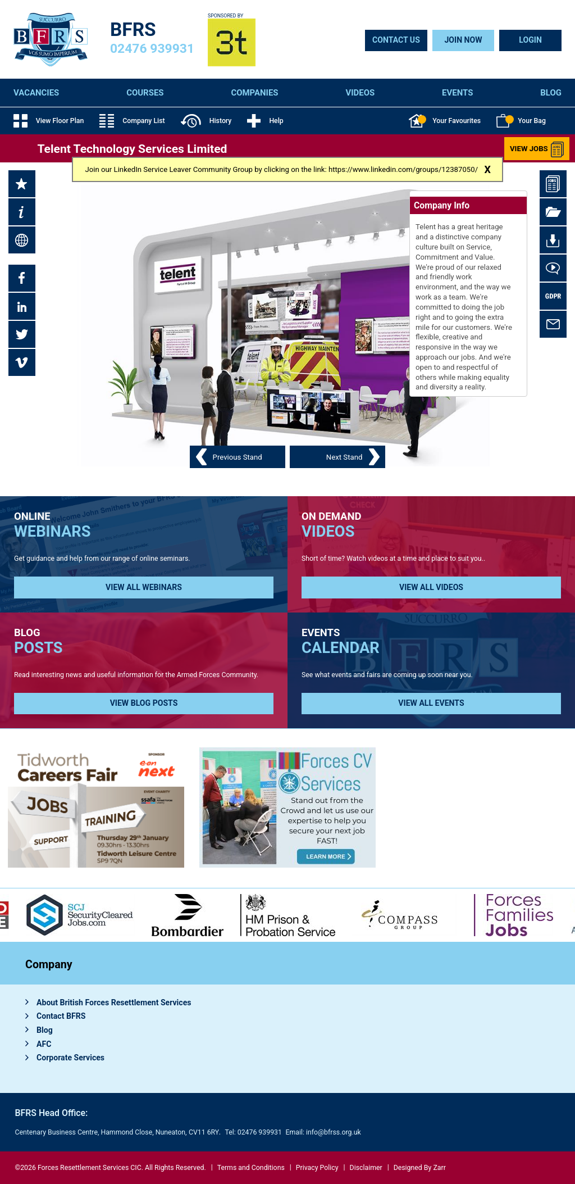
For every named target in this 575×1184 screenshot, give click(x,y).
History (206, 121)
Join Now (463, 39)
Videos (360, 93)
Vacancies (36, 93)
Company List (132, 121)
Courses (144, 93)
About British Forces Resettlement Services (113, 1002)
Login (530, 39)
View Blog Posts (144, 702)
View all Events (431, 702)
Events (457, 93)
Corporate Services (70, 1057)
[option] (187, 915)
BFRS (133, 29)
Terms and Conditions (251, 1168)
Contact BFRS (60, 1015)
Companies (254, 93)
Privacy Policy (317, 1168)
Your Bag (521, 121)
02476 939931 (152, 48)
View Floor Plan (48, 121)
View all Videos (431, 587)
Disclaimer (366, 1168)
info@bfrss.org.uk (333, 1132)
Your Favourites (445, 121)
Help (265, 121)
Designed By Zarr (420, 1168)
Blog (551, 93)
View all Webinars (144, 587)
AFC (43, 1044)
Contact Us (396, 39)
